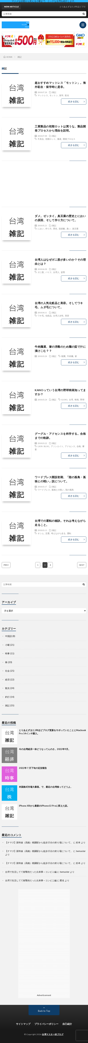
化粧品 (48, 316)
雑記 (54, 92)
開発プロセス (69, 139)
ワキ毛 (41, 316)
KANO (64, 399)
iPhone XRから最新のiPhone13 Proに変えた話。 (44, 805)
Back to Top (44, 1011)
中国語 (8, 636)
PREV (6, 565)
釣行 (7, 697)
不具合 (41, 139)
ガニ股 (41, 272)
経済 (7, 679)
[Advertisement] (44, 187)
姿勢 (63, 272)
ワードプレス (44, 490)
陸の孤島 (69, 490)
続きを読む (73, 101)
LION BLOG (43, 446)
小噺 (7, 644)
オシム (41, 533)
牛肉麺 (70, 356)
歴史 (55, 228)
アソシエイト (57, 446)
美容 (67, 316)
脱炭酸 (62, 228)
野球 (82, 399)
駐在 (67, 95)
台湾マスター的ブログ (52, 1034)
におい (41, 228)
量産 (59, 139)
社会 (7, 670)
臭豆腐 (75, 228)
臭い (69, 228)
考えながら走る (58, 533)
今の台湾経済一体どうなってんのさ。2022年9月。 (44, 749)
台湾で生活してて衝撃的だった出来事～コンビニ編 (31, 871)
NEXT (81, 565)
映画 (77, 399)
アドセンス (70, 446)
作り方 (48, 228)
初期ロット (50, 139)
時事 (7, 653)
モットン (54, 95)
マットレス (43, 95)
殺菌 (63, 356)
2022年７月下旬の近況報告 (33, 768)
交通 (47, 533)
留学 (61, 95)
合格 (79, 446)
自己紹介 (67, 1023)
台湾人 (56, 272)
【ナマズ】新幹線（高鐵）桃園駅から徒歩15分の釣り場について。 (39, 842)
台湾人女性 (58, 316)
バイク (48, 272)
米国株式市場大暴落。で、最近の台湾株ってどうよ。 (46, 786)
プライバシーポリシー (46, 1023)
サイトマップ (23, 1023)
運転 (69, 533)
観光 (7, 688)
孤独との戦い (58, 490)
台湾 (71, 399)
